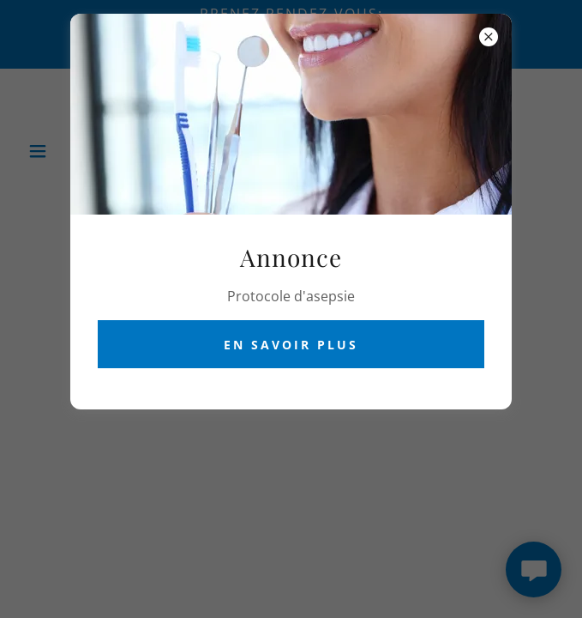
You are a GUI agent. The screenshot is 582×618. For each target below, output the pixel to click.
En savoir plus (291, 344)
